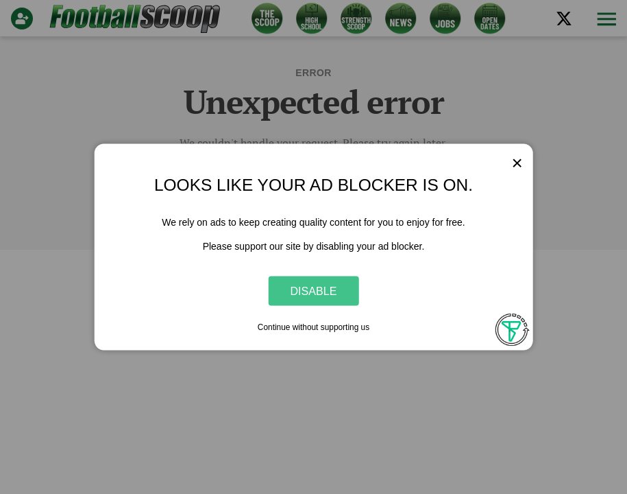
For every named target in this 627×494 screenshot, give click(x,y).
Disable (314, 290)
